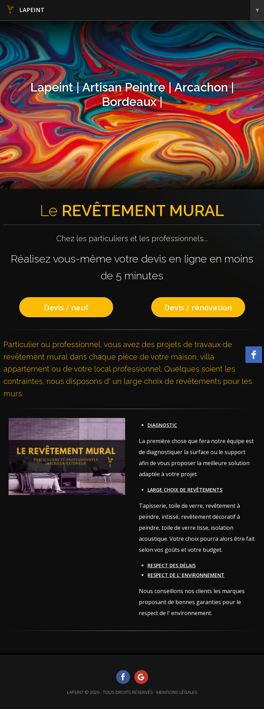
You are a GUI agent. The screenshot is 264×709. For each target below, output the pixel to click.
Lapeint (135, 10)
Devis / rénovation (198, 307)
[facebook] (253, 354)
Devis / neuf (66, 307)
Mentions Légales (176, 692)
